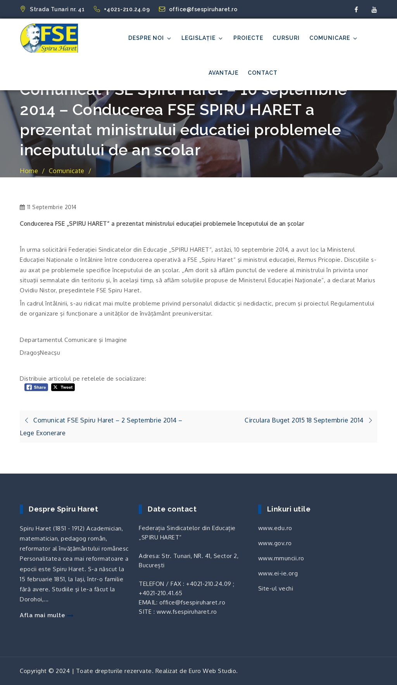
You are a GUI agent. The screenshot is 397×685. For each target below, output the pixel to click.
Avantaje (223, 73)
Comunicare (333, 38)
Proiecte (248, 38)
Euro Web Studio (212, 671)
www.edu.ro (275, 528)
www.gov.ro (275, 543)
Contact (263, 73)
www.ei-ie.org (278, 573)
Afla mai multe (46, 615)
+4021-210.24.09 (122, 9)
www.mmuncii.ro (281, 558)
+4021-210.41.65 (161, 593)
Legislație (202, 38)
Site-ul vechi (275, 588)
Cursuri (286, 38)
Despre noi (150, 38)
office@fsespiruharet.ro (198, 9)
